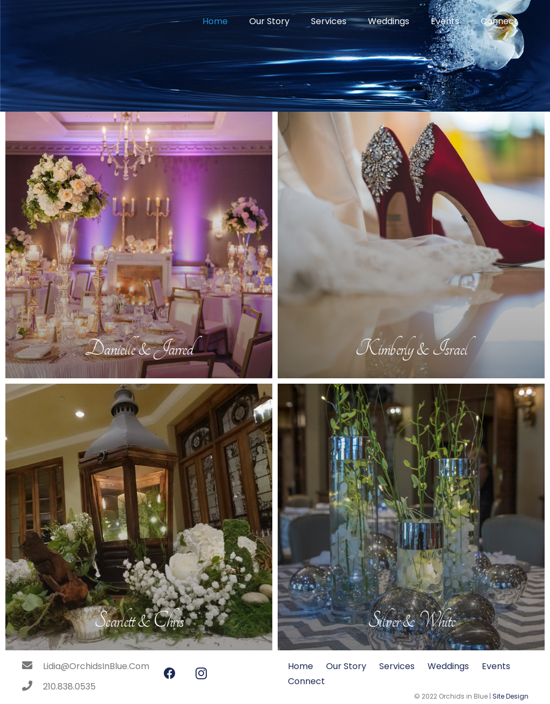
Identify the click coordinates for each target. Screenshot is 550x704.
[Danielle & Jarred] (138, 245)
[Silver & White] (411, 517)
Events (496, 666)
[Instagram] (201, 673)
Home (300, 666)
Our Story (346, 666)
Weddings (448, 666)
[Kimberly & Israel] (411, 245)
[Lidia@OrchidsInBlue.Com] (32, 666)
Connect (306, 681)
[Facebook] (169, 673)
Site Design (511, 696)
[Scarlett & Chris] (138, 517)
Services (397, 666)
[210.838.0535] (32, 686)
